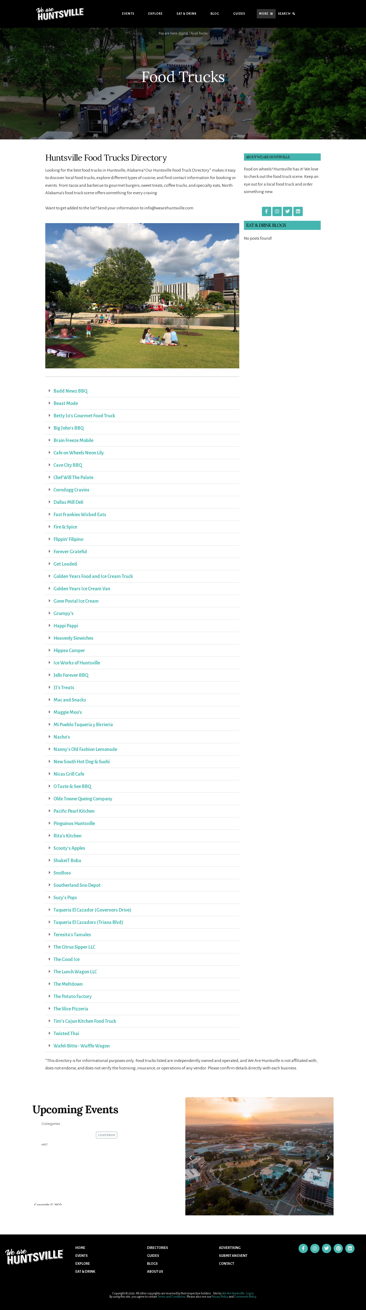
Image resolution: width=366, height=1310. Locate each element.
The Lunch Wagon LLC (75, 971)
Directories (157, 1248)
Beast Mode (65, 403)
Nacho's (61, 737)
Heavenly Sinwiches (73, 638)
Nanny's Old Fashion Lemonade (85, 749)
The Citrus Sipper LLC (74, 947)
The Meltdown (68, 984)
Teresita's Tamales (72, 934)
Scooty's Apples (69, 848)
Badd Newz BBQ (70, 391)
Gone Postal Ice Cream (76, 601)
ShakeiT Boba (67, 860)
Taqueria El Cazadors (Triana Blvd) (88, 922)
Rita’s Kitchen (67, 835)
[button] (142, 391)
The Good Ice (66, 959)
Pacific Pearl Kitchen (74, 811)
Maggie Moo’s (67, 712)
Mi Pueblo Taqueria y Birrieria (83, 724)
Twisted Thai (66, 1033)
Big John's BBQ (68, 428)
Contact (226, 1263)
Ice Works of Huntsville (76, 662)
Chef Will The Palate (73, 477)
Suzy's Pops (65, 897)
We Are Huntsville (233, 1293)
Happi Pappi (65, 625)
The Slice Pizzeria (70, 1008)
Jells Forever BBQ (70, 675)
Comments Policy (245, 1296)
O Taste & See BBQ (72, 786)
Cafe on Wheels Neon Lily (78, 452)
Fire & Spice (65, 526)
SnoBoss (62, 872)
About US (155, 1271)
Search (284, 13)
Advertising (230, 1248)
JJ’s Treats (63, 687)
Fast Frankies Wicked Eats (79, 514)
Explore (155, 13)
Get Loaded (65, 564)
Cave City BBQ (67, 465)
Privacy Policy (220, 1296)
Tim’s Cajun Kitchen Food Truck (84, 1021)
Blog (215, 13)
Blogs (152, 1263)
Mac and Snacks (69, 699)
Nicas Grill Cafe (68, 774)
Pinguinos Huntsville (74, 823)
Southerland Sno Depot (77, 885)
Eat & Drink (187, 13)
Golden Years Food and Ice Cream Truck (93, 576)
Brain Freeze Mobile (73, 440)
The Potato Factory (72, 996)
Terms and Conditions (172, 1296)
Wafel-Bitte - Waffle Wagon (81, 1045)
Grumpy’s (63, 613)
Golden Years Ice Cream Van (81, 588)
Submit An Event (233, 1256)
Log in (250, 1293)
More (263, 13)
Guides (239, 13)
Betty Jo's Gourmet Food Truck (84, 415)
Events (128, 13)
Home (80, 1248)
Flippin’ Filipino (68, 539)
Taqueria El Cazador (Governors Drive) (92, 910)
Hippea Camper (69, 650)
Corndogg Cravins (71, 489)
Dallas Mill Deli (68, 502)
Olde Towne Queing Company (82, 798)
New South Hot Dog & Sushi (81, 761)
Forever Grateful (70, 551)
